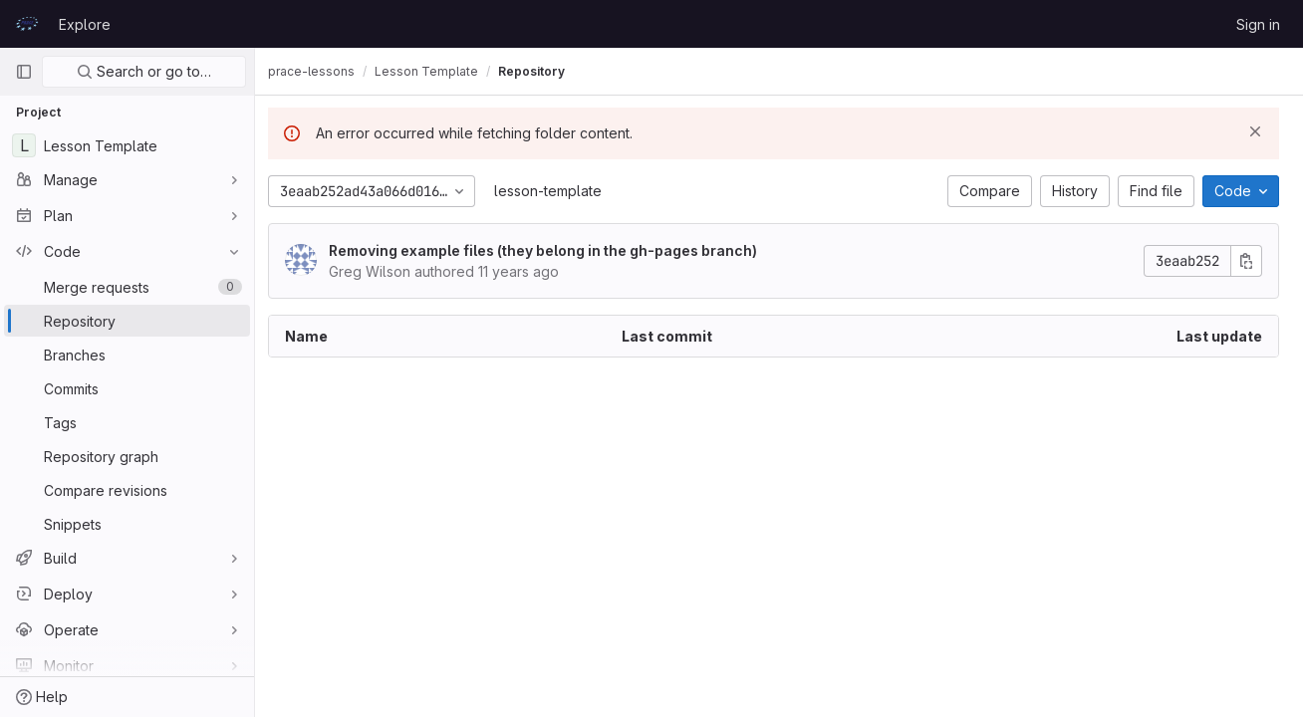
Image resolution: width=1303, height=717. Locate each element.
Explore (85, 24)
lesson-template (559, 190)
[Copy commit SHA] (1246, 261)
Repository (542, 71)
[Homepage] (27, 24)
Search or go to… (144, 71)
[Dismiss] (1255, 131)
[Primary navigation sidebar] (24, 72)
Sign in (1258, 24)
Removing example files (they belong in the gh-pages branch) (554, 250)
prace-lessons (322, 71)
